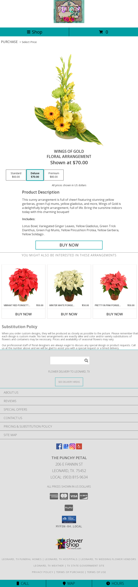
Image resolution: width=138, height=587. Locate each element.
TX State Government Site (85, 565)
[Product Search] (70, 360)
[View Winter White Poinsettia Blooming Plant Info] (69, 284)
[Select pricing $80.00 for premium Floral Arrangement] (53, 175)
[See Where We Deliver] (69, 381)
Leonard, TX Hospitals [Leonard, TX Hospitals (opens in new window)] (61, 559)
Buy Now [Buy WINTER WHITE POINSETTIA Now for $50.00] (69, 314)
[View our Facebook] (59, 448)
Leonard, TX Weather (49, 565)
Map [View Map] (69, 583)
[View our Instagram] (72, 448)
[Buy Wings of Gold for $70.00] (69, 245)
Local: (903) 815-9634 (69, 477)
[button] (69, 519)
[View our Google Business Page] (66, 448)
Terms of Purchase (70, 572)
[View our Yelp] (79, 448)
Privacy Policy (42, 572)
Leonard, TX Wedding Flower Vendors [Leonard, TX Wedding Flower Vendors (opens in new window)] (108, 559)
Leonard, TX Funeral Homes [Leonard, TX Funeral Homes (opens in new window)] (22, 559)
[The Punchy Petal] (69, 22)
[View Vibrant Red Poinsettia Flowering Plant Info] (23, 284)
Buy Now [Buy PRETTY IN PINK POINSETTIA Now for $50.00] (114, 314)
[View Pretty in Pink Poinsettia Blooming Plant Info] (114, 284)
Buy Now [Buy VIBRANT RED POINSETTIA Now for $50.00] (23, 314)
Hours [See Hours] (115, 583)
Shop (34, 32)
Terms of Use (96, 572)
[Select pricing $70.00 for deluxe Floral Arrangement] (35, 175)
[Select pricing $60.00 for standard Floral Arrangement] (16, 175)
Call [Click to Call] (23, 583)
